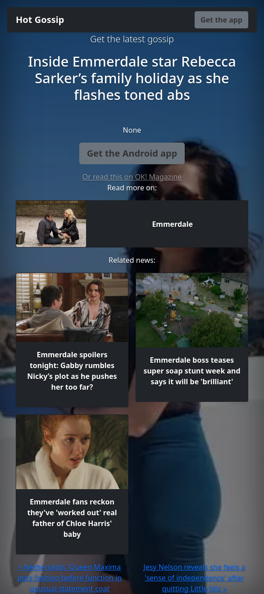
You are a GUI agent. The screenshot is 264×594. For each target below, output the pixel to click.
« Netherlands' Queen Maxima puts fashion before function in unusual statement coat (70, 578)
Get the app (221, 20)
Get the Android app (132, 153)
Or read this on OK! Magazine (132, 177)
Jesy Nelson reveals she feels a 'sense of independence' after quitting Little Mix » (194, 578)
